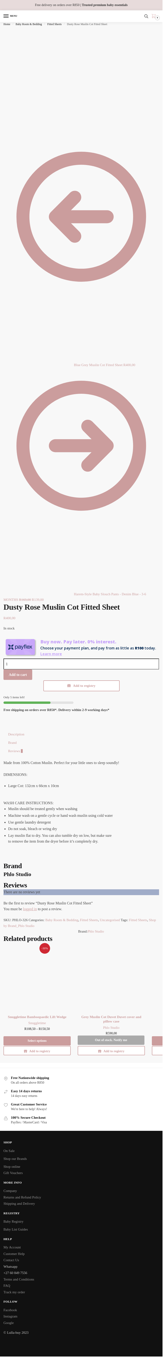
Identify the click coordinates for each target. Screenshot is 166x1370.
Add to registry (84, 686)
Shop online (11, 1166)
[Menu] (10, 16)
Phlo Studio (96, 931)
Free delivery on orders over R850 (81, 5)
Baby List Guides (15, 1229)
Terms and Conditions (18, 1279)
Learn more (51, 653)
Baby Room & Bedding (29, 24)
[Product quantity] (81, 664)
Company (10, 1191)
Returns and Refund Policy (22, 1197)
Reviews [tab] (15, 751)
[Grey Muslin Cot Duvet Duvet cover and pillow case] (111, 978)
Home (6, 24)
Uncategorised (110, 920)
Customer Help (14, 1254)
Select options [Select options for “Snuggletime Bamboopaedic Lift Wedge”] (37, 1040)
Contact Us (11, 1260)
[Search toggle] (146, 16)
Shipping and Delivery (19, 1203)
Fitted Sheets (54, 24)
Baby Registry (13, 1221)
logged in (30, 909)
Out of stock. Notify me (111, 1040)
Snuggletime (37, 1023)
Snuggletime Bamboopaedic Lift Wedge (37, 1017)
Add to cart (18, 675)
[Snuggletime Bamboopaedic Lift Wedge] (37, 978)
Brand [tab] (12, 743)
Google (8, 1323)
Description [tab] (16, 734)
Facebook (10, 1310)
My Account (12, 1247)
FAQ (6, 1285)
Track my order (14, 1292)
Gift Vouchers (13, 1173)
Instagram (10, 1316)
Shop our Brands (15, 1159)
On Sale (9, 1151)
